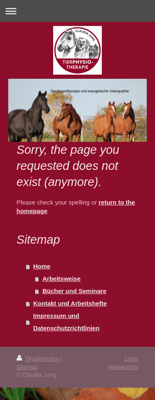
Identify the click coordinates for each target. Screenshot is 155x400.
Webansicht (123, 367)
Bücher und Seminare (74, 290)
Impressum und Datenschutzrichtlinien (66, 322)
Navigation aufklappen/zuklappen (77, 11)
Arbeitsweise (61, 278)
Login (131, 358)
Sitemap (27, 367)
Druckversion (38, 358)
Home (42, 266)
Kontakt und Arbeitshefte (70, 303)
